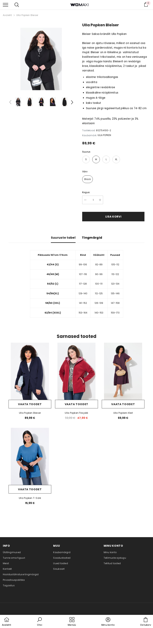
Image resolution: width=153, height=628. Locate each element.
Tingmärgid (92, 237)
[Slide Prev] (10, 103)
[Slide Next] (72, 103)
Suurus (86, 151)
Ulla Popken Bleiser (27, 15)
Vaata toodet (30, 404)
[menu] (5, 4)
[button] (39, 622)
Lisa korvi (113, 216)
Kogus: (86, 192)
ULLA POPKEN (104, 135)
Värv (85, 171)
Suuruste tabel (63, 237)
